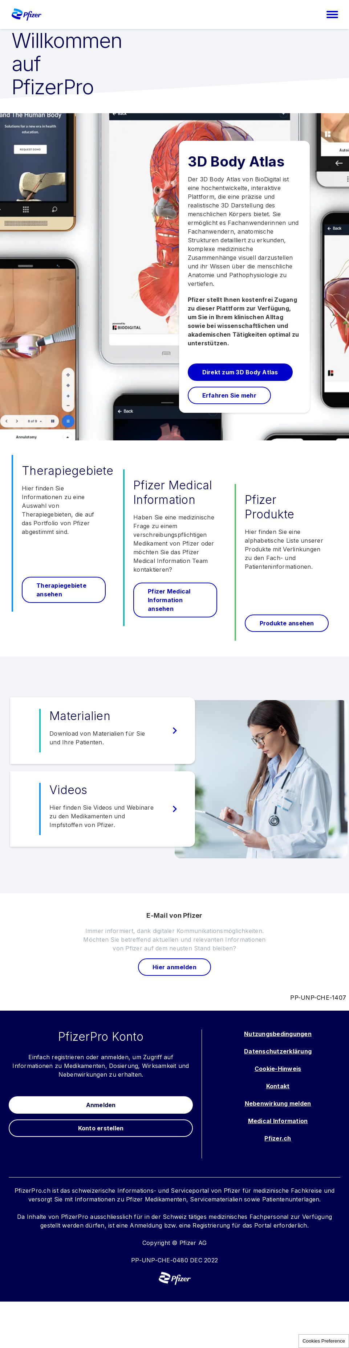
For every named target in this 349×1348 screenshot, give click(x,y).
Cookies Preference (324, 1341)
